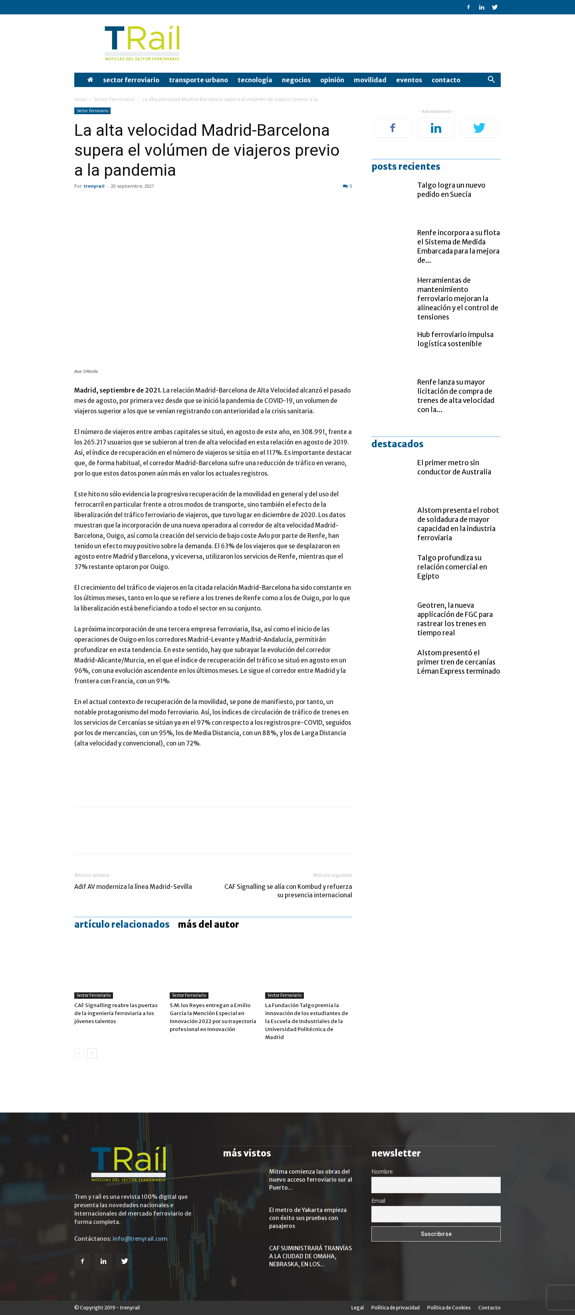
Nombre (382, 1171)
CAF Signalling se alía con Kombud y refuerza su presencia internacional (288, 891)
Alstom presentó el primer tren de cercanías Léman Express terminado (458, 662)
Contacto (446, 80)
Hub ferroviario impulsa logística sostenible (455, 339)
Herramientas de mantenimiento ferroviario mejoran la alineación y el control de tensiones (457, 298)
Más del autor (208, 924)
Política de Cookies (449, 1308)
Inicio (80, 99)
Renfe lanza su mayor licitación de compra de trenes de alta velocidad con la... (455, 396)
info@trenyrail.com (140, 1238)
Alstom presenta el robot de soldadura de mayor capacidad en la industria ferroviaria (458, 524)
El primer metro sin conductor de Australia (454, 467)
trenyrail (94, 186)
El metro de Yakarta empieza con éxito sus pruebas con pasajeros (308, 1218)
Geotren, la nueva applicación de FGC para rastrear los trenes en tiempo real (455, 619)
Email (378, 1200)
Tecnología (255, 80)
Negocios (296, 80)
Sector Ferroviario (131, 80)
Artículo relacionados (122, 924)
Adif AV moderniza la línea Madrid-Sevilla (133, 887)
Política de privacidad (395, 1308)
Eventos (409, 80)
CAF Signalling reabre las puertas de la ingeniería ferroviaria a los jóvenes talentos (116, 1013)
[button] (491, 80)
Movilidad (370, 80)
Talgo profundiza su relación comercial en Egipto (452, 567)
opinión (332, 80)
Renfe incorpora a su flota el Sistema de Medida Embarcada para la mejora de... (458, 246)
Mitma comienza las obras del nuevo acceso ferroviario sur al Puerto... (310, 1179)
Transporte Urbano (198, 80)
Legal (357, 1308)
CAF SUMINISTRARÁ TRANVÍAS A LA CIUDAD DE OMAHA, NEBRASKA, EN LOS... (310, 1256)
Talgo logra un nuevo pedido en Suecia (451, 190)
